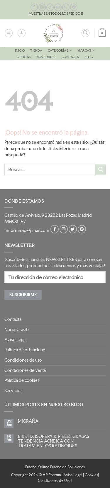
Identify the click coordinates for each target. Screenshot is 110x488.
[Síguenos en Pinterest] (73, 7)
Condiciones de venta (25, 370)
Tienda (36, 50)
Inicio (20, 50)
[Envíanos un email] (58, 7)
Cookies (91, 474)
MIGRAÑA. (28, 421)
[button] (9, 33)
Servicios (13, 390)
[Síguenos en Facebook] (34, 7)
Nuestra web (16, 329)
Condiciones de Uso (54, 480)
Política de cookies (21, 380)
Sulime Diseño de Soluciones (61, 467)
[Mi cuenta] (22, 33)
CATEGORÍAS (60, 50)
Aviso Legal (15, 339)
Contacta (70, 57)
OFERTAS (24, 57)
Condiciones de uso (23, 360)
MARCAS (86, 50)
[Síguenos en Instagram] (42, 7)
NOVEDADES (46, 57)
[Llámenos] (66, 7)
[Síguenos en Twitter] (73, 229)
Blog (88, 57)
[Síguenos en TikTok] (50, 7)
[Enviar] (101, 169)
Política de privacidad (24, 350)
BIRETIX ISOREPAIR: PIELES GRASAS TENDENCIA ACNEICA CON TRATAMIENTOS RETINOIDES (53, 441)
